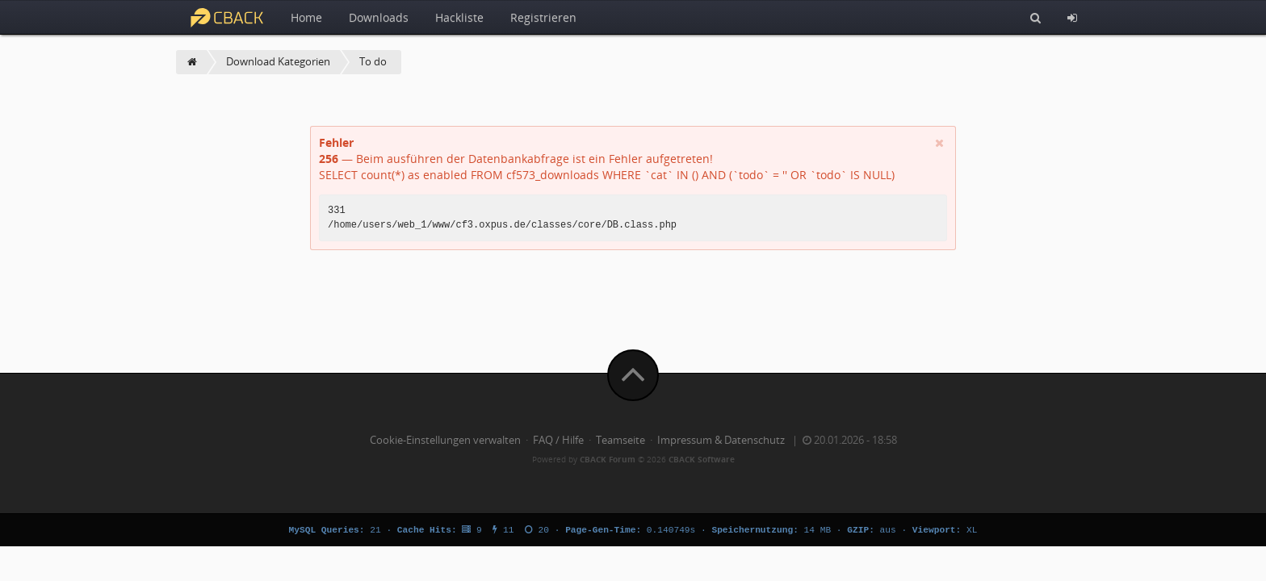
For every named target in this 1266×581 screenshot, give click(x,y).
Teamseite (620, 440)
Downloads (379, 17)
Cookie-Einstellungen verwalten (445, 440)
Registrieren (543, 17)
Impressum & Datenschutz (721, 440)
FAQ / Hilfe (558, 440)
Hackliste (459, 17)
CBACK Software (702, 459)
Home (306, 17)
